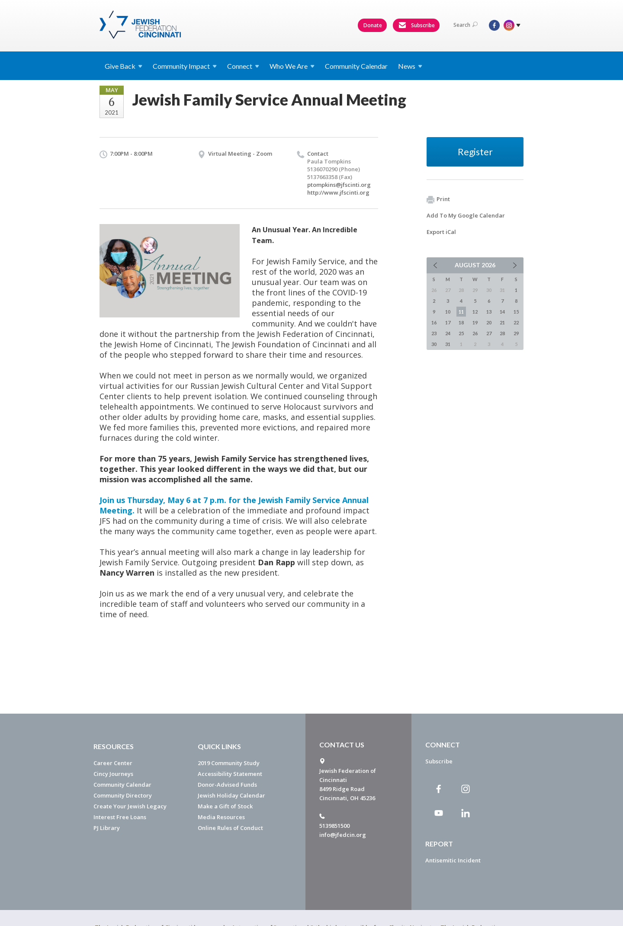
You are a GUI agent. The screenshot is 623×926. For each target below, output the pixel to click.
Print (438, 199)
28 (502, 333)
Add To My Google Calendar (466, 215)
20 (488, 322)
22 (516, 322)
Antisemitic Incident (453, 860)
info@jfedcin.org (342, 835)
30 (434, 344)
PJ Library (106, 828)
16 (434, 322)
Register (475, 151)
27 (488, 333)
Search (465, 25)
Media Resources (221, 817)
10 (447, 311)
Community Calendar (356, 66)
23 (434, 333)
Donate (372, 25)
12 (475, 311)
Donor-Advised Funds (227, 784)
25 (461, 333)
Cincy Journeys (113, 774)
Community (185, 66)
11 (461, 311)
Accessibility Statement (230, 774)
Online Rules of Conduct (230, 828)
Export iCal (441, 232)
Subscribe (416, 25)
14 (502, 311)
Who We (292, 66)
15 (516, 311)
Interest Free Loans (119, 817)
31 (447, 344)
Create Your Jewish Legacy (130, 806)
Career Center (112, 763)
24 (447, 333)
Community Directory (122, 795)
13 (488, 311)
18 (461, 322)
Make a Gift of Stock (225, 806)
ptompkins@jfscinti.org (339, 185)
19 (475, 322)
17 (447, 322)
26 (475, 333)
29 (516, 333)
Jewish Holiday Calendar (231, 795)
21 (502, 322)
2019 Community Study (229, 763)
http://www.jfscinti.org (338, 192)
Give (123, 66)
